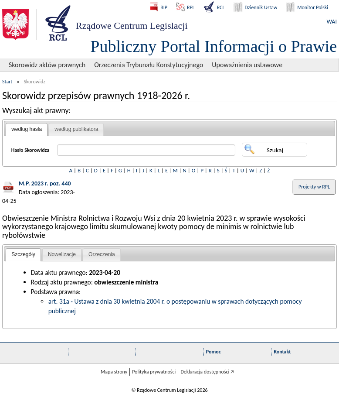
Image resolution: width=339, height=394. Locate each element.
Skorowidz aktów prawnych (47, 65)
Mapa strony (114, 372)
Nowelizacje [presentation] (62, 254)
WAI (332, 21)
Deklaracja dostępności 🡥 (207, 372)
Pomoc (213, 352)
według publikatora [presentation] (76, 129)
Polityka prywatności (154, 372)
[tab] (26, 129)
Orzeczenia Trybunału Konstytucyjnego (148, 65)
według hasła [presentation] (26, 129)
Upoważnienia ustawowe (247, 65)
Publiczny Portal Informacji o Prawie (213, 46)
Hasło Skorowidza (30, 150)
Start (7, 82)
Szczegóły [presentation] (23, 254)
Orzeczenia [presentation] (101, 254)
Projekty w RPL (314, 187)
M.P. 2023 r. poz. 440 (45, 183)
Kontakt (282, 352)
